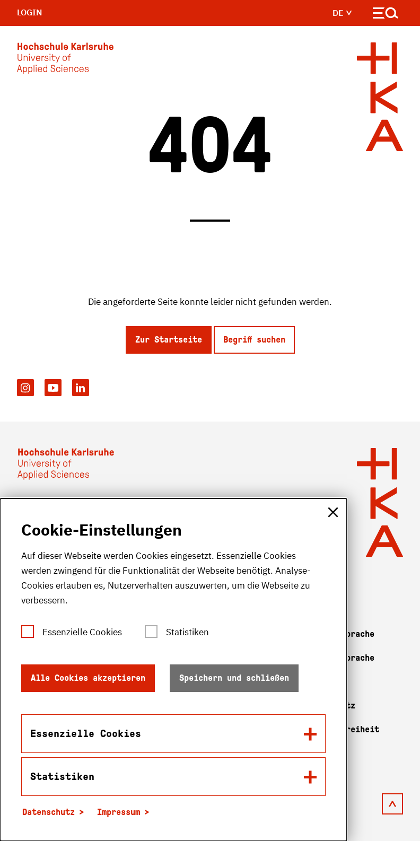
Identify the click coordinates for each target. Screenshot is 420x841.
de (342, 12)
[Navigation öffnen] (386, 15)
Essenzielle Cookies (82, 632)
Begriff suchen (254, 340)
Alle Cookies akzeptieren (88, 678)
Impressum (118, 812)
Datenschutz (48, 812)
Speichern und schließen (234, 678)
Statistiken (187, 632)
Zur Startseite (168, 340)
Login (29, 12)
